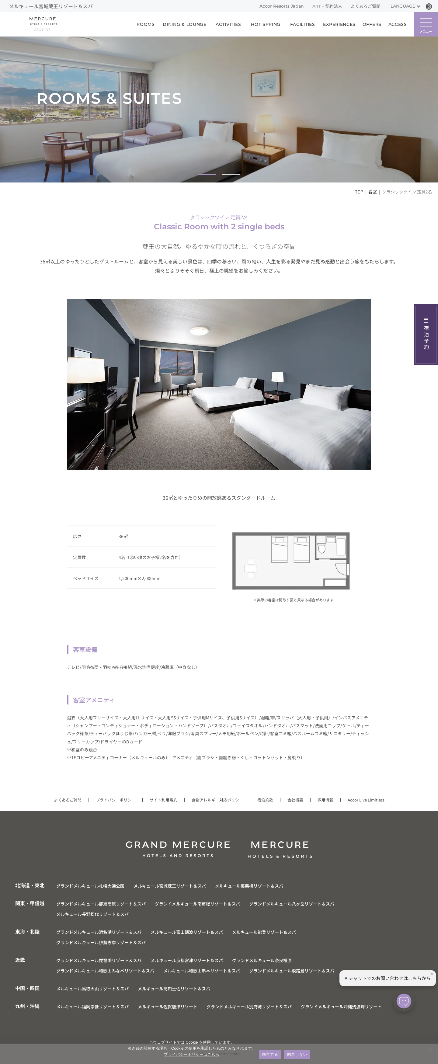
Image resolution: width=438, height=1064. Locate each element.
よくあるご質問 (366, 6)
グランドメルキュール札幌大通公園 (90, 886)
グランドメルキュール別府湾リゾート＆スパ (249, 1006)
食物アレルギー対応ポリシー (217, 800)
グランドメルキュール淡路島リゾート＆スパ (291, 971)
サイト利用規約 (163, 800)
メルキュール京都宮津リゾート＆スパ (187, 960)
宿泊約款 (265, 800)
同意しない (297, 1054)
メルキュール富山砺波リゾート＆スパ (187, 932)
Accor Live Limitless (366, 800)
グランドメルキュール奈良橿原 (262, 960)
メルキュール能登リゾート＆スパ (264, 932)
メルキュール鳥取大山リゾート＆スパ (92, 989)
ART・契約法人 (327, 6)
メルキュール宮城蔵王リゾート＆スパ (170, 886)
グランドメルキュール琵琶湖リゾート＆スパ (98, 960)
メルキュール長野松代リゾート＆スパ (92, 914)
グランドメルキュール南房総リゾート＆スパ (197, 904)
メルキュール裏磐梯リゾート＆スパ (249, 886)
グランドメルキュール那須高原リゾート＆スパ (101, 904)
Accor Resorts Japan (281, 6)
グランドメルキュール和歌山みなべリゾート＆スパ (105, 971)
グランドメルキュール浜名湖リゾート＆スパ (98, 932)
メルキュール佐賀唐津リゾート (167, 1006)
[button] (207, 174)
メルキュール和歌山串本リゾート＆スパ (201, 971)
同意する (270, 1054)
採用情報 (325, 800)
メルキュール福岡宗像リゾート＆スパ (92, 1006)
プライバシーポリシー (115, 800)
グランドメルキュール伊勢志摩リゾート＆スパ (101, 942)
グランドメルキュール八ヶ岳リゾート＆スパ (291, 904)
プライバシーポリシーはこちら (191, 1054)
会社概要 (295, 800)
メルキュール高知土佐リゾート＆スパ (174, 989)
